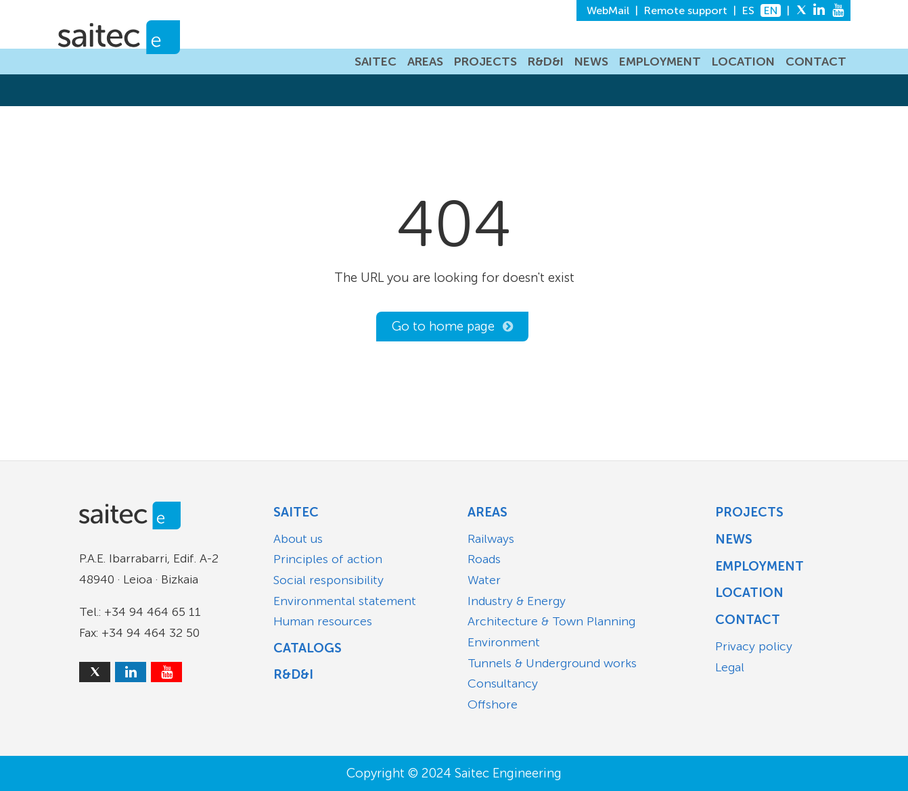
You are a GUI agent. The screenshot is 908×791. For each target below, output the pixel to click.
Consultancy (503, 683)
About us (298, 538)
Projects (749, 512)
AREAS (425, 61)
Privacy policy (753, 646)
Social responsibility (328, 580)
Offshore (493, 704)
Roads (484, 559)
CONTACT (816, 61)
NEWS (591, 61)
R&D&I (546, 61)
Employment (759, 566)
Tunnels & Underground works (552, 663)
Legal (729, 667)
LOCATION (743, 61)
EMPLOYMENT (660, 61)
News (733, 539)
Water (484, 580)
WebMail (608, 10)
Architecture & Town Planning (551, 621)
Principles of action (327, 559)
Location (749, 592)
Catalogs (307, 648)
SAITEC (375, 61)
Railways (491, 538)
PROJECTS (485, 61)
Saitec (296, 512)
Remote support (685, 10)
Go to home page (443, 326)
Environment (504, 642)
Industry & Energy (517, 601)
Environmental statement (344, 601)
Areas (487, 512)
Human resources (322, 621)
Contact (747, 619)
